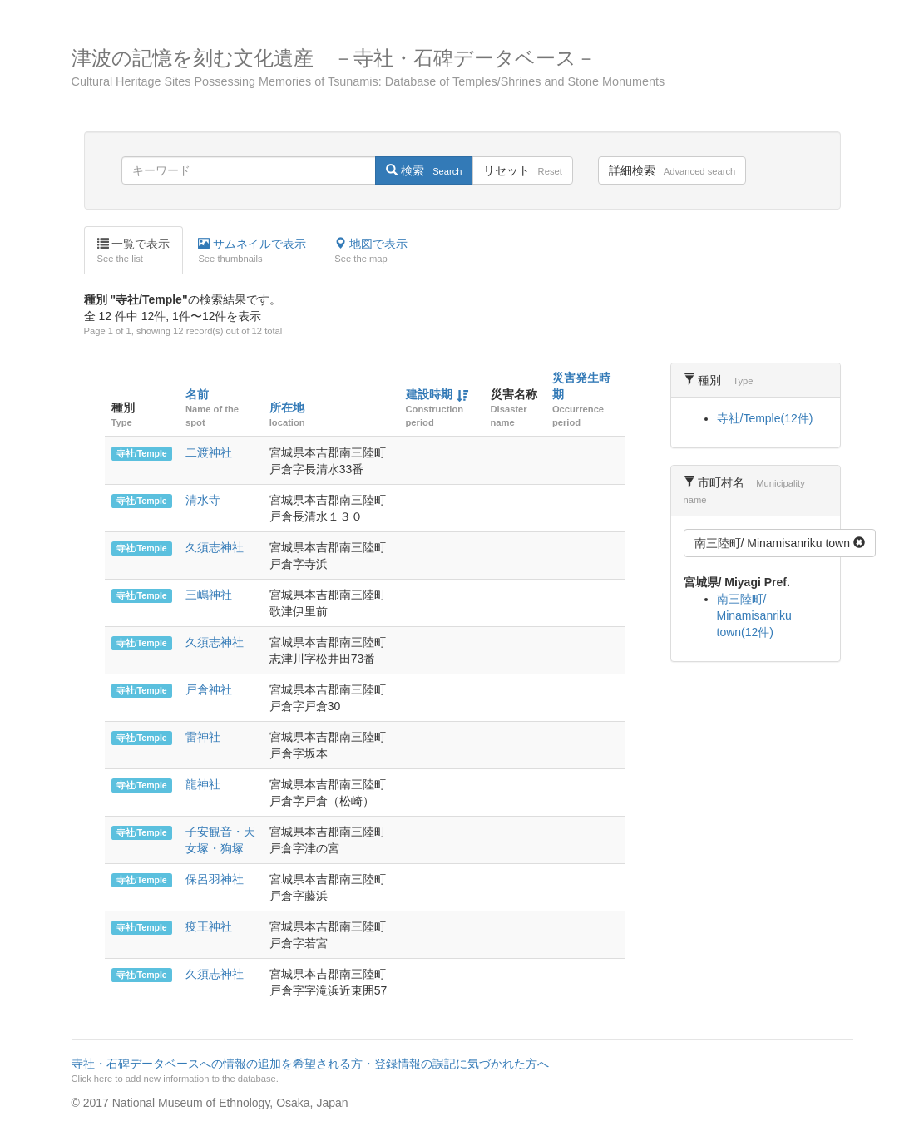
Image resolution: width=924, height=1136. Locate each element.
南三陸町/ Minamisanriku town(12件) (754, 615)
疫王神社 (208, 926)
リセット (522, 170)
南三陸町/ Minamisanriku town (779, 543)
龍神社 (202, 784)
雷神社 (202, 736)
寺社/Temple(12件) (765, 418)
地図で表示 (371, 251)
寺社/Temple (141, 453)
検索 (424, 170)
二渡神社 (208, 452)
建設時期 (429, 394)
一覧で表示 (133, 251)
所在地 (286, 407)
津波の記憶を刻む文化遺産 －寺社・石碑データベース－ (462, 68)
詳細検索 (672, 170)
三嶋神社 (208, 594)
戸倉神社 (208, 689)
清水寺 (202, 499)
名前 (197, 394)
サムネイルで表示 (252, 251)
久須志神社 (214, 547)
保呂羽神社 (214, 879)
